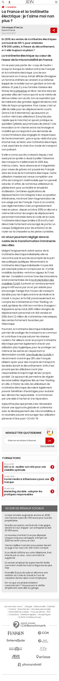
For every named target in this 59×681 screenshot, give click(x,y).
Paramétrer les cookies (19, 612)
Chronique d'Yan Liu (12, 27)
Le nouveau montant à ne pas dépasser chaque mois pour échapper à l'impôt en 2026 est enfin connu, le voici (26, 538)
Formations (11, 458)
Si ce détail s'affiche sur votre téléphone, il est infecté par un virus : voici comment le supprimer (28, 555)
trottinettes (20, 91)
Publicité (51, 606)
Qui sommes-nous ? (13, 606)
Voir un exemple (47, 446)
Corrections (14, 615)
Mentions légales (28, 615)
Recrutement (23, 609)
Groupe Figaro (44, 615)
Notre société (39, 606)
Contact (12, 609)
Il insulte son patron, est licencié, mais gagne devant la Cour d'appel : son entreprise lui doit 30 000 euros (28, 528)
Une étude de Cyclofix (39, 354)
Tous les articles (38, 612)
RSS (49, 612)
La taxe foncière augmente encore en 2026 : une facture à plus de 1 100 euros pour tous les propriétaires (28, 518)
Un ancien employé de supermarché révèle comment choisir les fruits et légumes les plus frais (28, 565)
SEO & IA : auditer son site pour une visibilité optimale (25, 467)
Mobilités (11, 7)
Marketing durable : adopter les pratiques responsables (23, 491)
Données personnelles (41, 609)
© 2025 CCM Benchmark (30, 617)
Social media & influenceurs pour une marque (26, 479)
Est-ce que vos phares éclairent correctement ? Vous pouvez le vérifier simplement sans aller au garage (25, 585)
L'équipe (28, 606)
